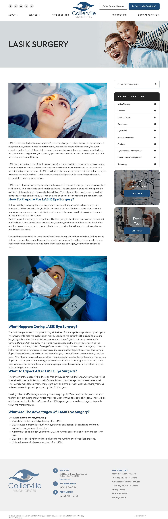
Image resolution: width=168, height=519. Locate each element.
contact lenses (125, 118)
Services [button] (34, 15)
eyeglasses (123, 124)
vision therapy (125, 104)
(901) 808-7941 (68, 491)
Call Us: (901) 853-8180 (144, 6)
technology (123, 166)
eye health (123, 131)
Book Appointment (149, 15)
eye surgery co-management (132, 152)
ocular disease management (132, 159)
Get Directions (65, 483)
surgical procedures (127, 138)
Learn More (136, 195)
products (122, 145)
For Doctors (119, 15)
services (122, 111)
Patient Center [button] (61, 15)
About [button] (12, 15)
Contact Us (137, 233)
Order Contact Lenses (113, 6)
